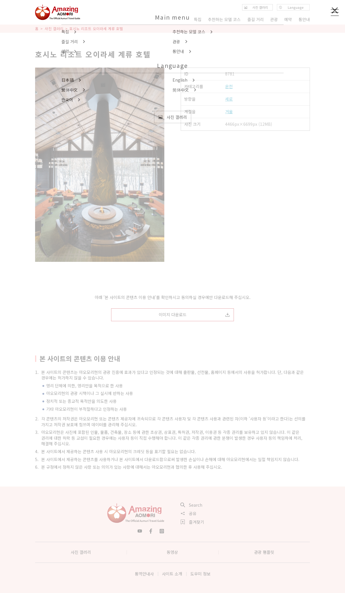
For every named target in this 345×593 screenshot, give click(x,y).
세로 (229, 99)
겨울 (229, 111)
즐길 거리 (255, 19)
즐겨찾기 (192, 522)
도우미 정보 (200, 574)
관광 (274, 19)
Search (191, 505)
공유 (188, 513)
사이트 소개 (172, 574)
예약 (288, 19)
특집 (197, 19)
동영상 (172, 552)
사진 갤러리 (54, 29)
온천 (229, 86)
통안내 (304, 19)
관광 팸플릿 (264, 552)
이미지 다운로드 (194, 314)
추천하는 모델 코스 (224, 19)
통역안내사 (144, 574)
